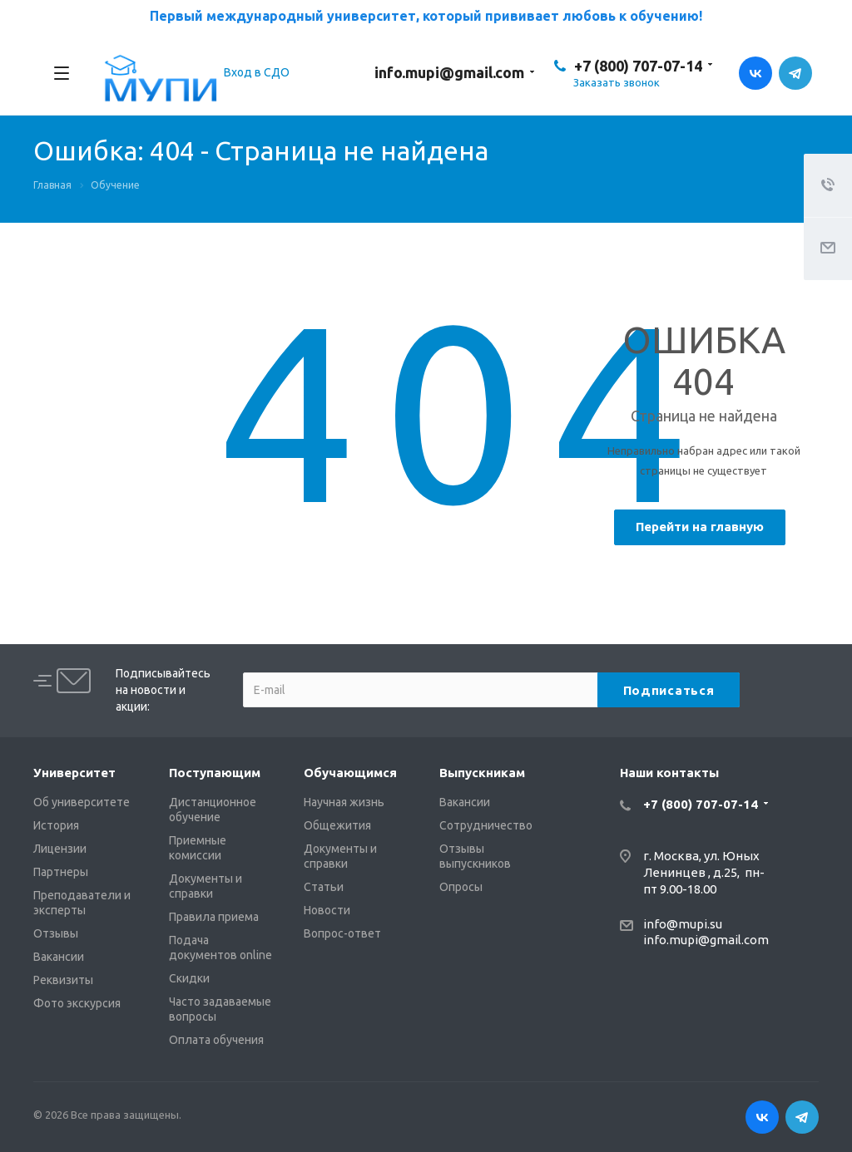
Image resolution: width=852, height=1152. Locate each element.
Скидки (189, 978)
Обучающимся (350, 773)
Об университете (81, 802)
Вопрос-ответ (342, 933)
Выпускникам (482, 773)
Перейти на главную (700, 526)
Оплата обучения (216, 1039)
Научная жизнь (344, 802)
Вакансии (58, 956)
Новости (327, 910)
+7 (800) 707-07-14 (638, 65)
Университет (74, 773)
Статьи (324, 887)
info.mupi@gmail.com (449, 72)
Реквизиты (63, 980)
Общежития (337, 825)
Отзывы (55, 933)
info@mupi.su (682, 924)
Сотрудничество (485, 825)
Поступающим (214, 773)
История (56, 825)
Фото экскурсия (77, 1003)
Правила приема (214, 916)
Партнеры (60, 872)
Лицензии (60, 848)
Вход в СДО (257, 72)
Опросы (461, 887)
